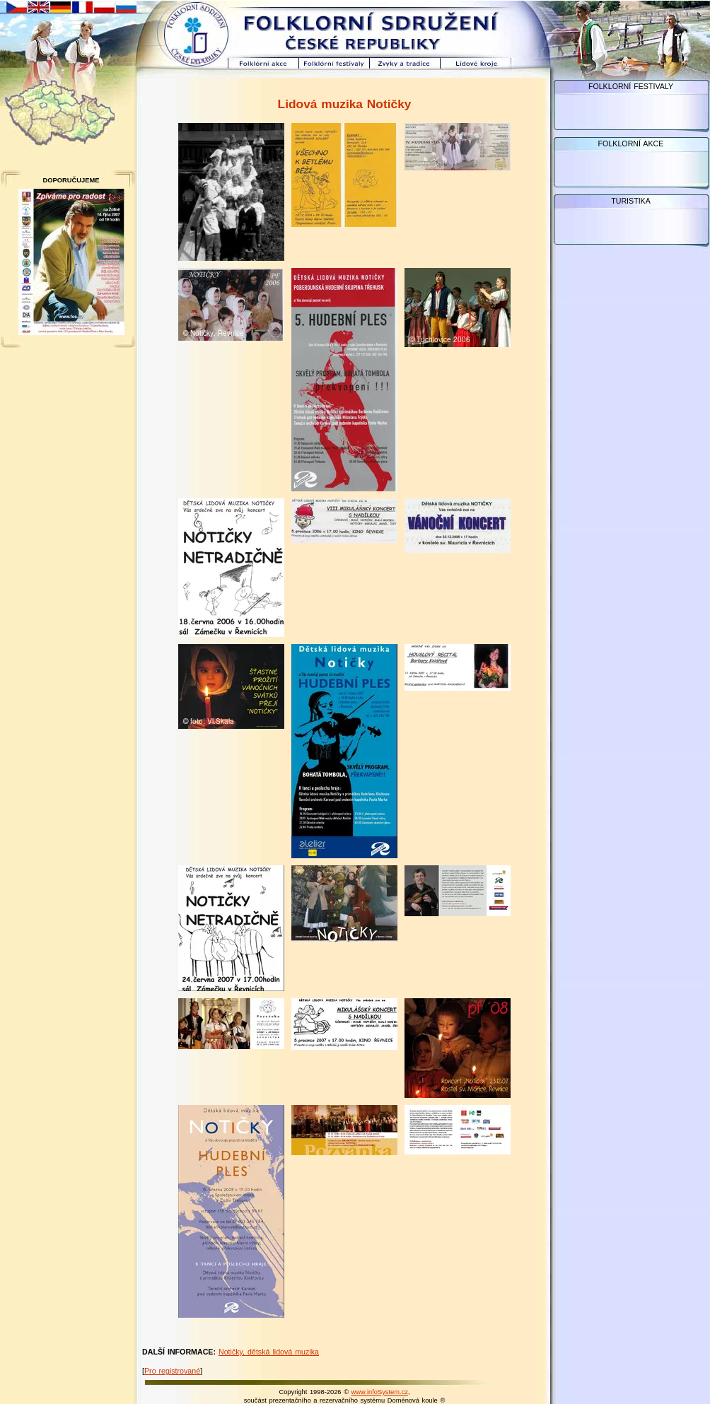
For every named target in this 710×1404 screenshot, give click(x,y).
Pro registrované (172, 1371)
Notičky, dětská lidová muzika (269, 1351)
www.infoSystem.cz (379, 1392)
